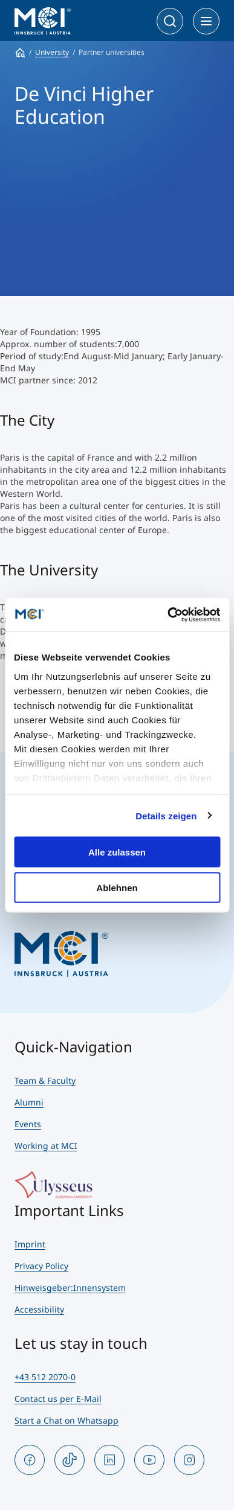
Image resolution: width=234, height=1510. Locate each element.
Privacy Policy (41, 1266)
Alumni (29, 1102)
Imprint (30, 1244)
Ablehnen (116, 887)
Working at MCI (46, 1145)
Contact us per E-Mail (58, 1398)
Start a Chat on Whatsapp (67, 1420)
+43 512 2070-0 (45, 1377)
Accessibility (39, 1309)
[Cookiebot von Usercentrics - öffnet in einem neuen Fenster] (167, 614)
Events (28, 1124)
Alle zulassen (117, 852)
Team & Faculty (45, 1080)
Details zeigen (166, 815)
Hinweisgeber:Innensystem (70, 1287)
